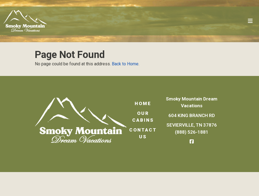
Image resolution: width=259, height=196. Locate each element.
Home (143, 103)
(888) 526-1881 (192, 132)
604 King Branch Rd (192, 115)
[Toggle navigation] (250, 21)
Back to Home (125, 63)
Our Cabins (143, 117)
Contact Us (143, 133)
